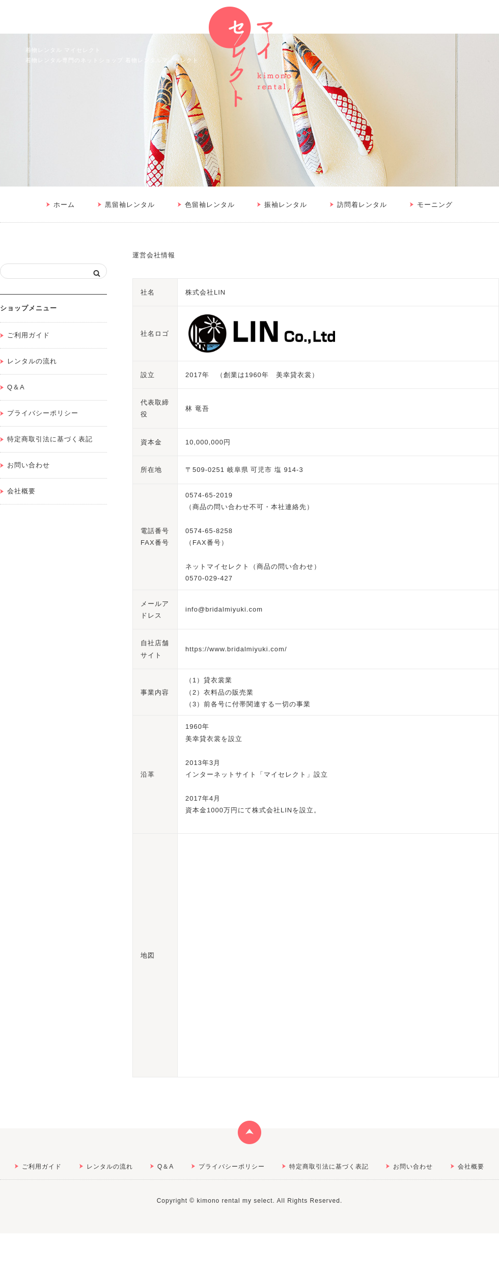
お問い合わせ (28, 465)
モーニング (435, 204)
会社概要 (21, 491)
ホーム (64, 204)
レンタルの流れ (32, 361)
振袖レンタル (285, 204)
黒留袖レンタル (130, 204)
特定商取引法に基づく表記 (50, 439)
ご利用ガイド (28, 335)
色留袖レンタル (210, 204)
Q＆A (16, 387)
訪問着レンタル (362, 204)
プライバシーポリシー (42, 413)
